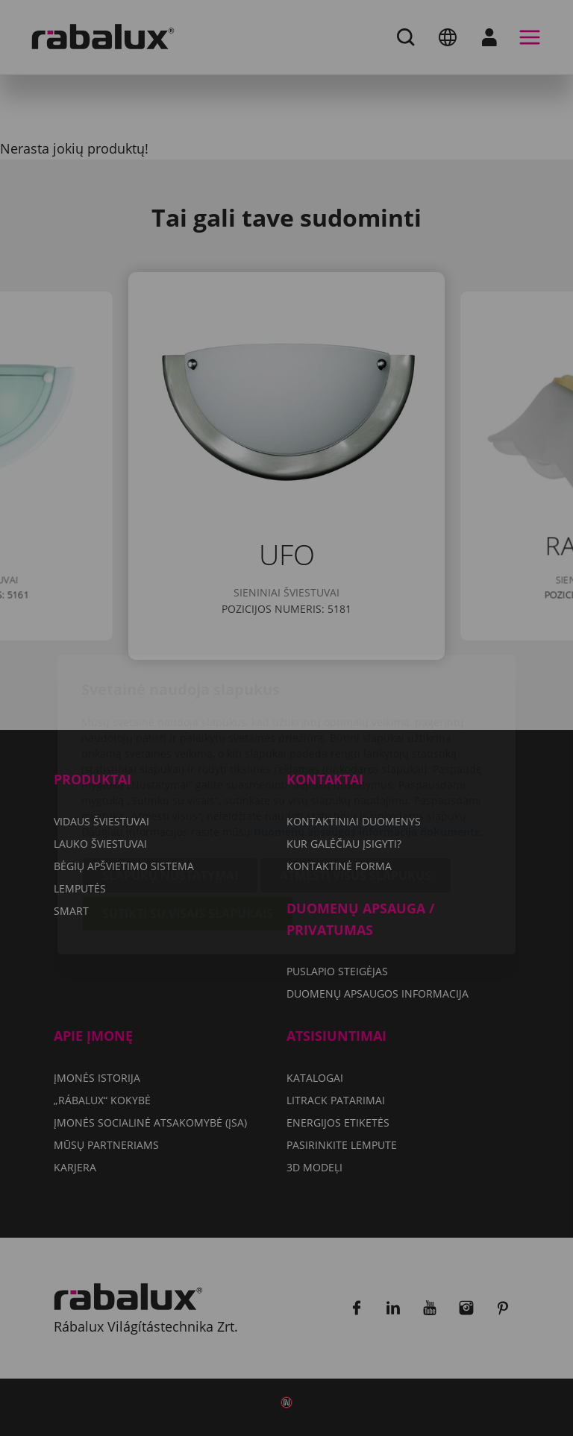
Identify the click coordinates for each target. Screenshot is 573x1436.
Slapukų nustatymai (170, 789)
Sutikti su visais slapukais (187, 827)
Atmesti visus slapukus (355, 789)
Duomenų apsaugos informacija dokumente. (368, 745)
